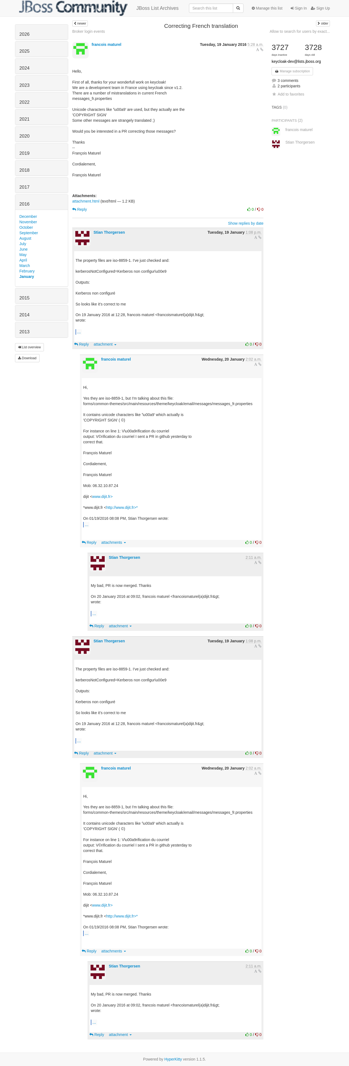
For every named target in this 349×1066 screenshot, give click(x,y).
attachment (105, 344)
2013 (24, 331)
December (28, 216)
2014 (24, 314)
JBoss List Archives (99, 8)
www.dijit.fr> (102, 496)
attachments (113, 542)
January (26, 276)
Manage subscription (292, 71)
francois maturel (106, 44)
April (23, 260)
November (28, 222)
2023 (24, 85)
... (79, 331)
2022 (24, 102)
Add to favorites (288, 94)
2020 (24, 136)
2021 (24, 119)
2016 (24, 204)
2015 (24, 298)
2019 (24, 153)
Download (27, 358)
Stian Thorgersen (109, 232)
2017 (24, 187)
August (25, 238)
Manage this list (267, 8)
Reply (79, 209)
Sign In (299, 8)
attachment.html (86, 201)
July (22, 244)
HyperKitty (173, 1059)
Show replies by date (245, 223)
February (27, 271)
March (24, 265)
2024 (24, 68)
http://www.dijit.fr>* (122, 507)
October (26, 227)
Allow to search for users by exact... (300, 31)
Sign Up (320, 8)
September (28, 233)
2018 (24, 170)
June (23, 249)
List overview (29, 347)
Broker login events (88, 31)
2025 (24, 51)
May (22, 255)
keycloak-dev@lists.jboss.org (296, 61)
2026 (24, 34)
